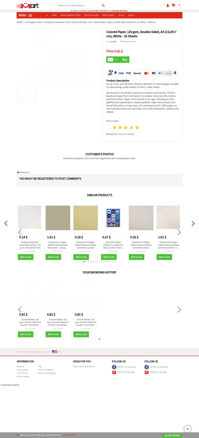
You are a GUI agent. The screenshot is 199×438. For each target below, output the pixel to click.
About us (20, 366)
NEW (54, 15)
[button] (84, 261)
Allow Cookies (172, 435)
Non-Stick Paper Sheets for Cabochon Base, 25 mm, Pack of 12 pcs (113, 245)
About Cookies (23, 376)
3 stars (126, 127)
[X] (18, 435)
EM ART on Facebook (123, 367)
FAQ (40, 366)
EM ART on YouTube (123, 372)
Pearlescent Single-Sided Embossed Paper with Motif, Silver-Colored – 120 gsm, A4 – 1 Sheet (141, 245)
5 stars (137, 127)
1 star (114, 127)
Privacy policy (22, 369)
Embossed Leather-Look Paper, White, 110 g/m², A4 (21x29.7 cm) (30, 245)
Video (131, 15)
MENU (25, 15)
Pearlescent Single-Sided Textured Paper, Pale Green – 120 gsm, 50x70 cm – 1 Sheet (58, 245)
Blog (121, 15)
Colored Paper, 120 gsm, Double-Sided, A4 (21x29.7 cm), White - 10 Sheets (30, 322)
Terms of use (22, 373)
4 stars (131, 127)
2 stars (120, 127)
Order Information (46, 369)
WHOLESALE (109, 15)
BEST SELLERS (92, 15)
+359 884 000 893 (118, 11)
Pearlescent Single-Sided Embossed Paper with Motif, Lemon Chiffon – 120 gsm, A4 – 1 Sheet (85, 245)
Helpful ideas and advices (84, 366)
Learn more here (69, 435)
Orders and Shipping (47, 373)
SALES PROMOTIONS (71, 15)
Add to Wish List (128, 42)
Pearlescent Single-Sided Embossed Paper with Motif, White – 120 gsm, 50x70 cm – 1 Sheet (169, 245)
